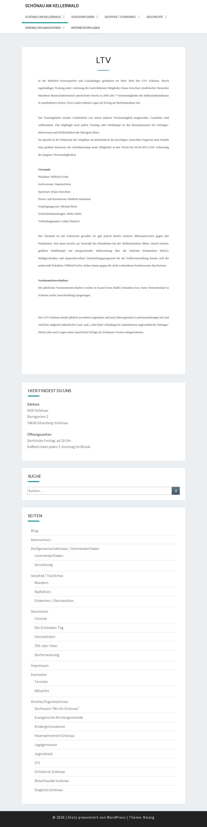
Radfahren (42, 591)
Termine (41, 681)
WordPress (116, 817)
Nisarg (149, 817)
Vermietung (43, 564)
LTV (37, 763)
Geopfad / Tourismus (120, 17)
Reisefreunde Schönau (51, 780)
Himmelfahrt (44, 636)
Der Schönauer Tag (49, 627)
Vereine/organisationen (43, 28)
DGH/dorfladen (82, 17)
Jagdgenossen (45, 744)
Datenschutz (41, 539)
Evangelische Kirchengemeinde (58, 717)
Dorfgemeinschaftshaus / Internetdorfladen (65, 548)
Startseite (39, 674)
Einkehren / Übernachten (54, 600)
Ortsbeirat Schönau (49, 771)
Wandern (41, 582)
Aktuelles (41, 690)
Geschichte (154, 17)
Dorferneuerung (46, 654)
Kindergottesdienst (49, 726)
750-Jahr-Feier (45, 645)
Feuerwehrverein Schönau (54, 735)
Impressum (40, 665)
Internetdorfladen (85, 28)
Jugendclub (43, 753)
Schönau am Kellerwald (52, 5)
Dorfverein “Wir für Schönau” (56, 708)
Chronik (40, 618)
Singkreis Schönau (48, 790)
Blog (34, 530)
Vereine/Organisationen (49, 701)
